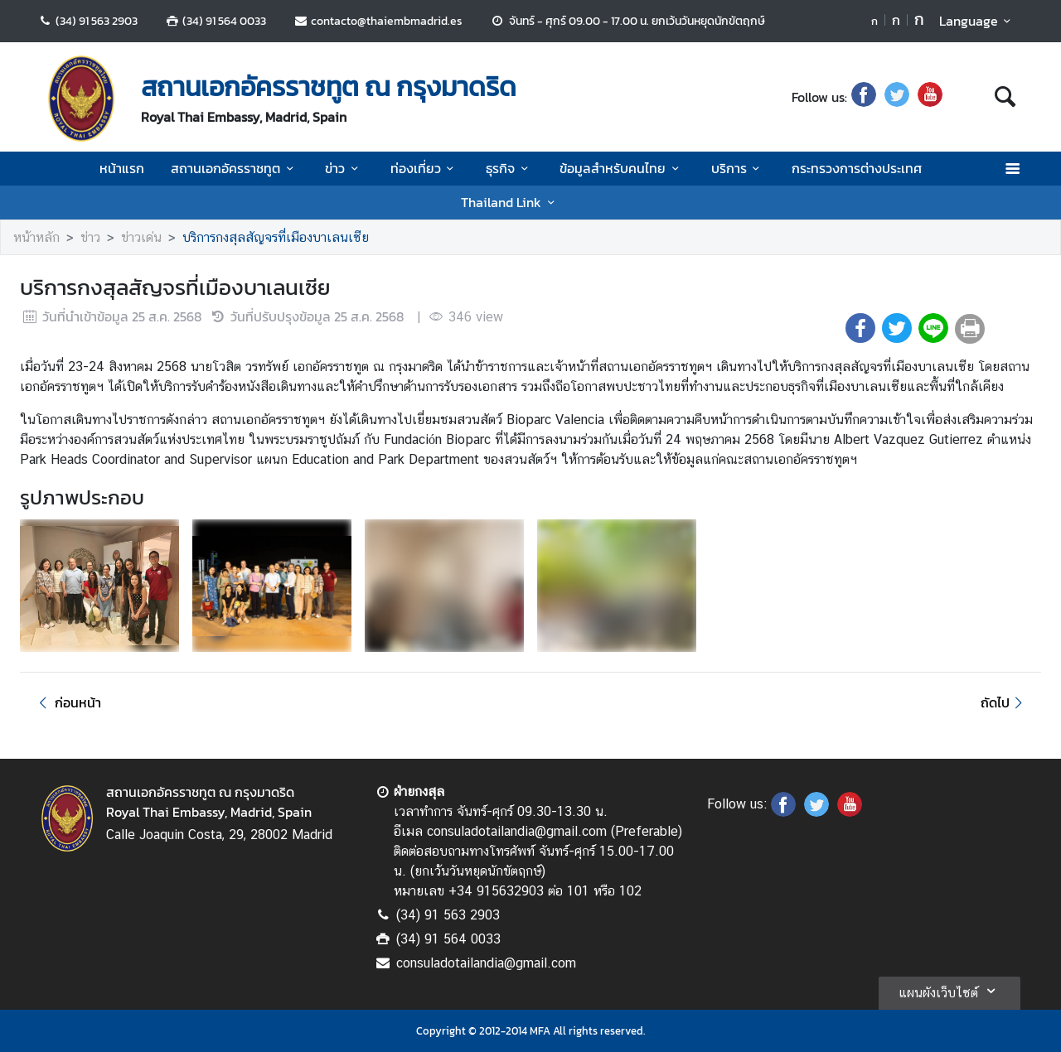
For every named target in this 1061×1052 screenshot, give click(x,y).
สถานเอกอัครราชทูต (234, 168)
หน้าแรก (121, 168)
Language (977, 21)
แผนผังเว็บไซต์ (949, 991)
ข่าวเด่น (141, 237)
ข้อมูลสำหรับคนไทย (622, 168)
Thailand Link (510, 202)
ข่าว (344, 168)
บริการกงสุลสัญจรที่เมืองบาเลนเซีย (275, 237)
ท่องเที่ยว (424, 168)
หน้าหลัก (36, 237)
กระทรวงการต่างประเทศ (857, 168)
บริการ (738, 168)
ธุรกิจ (509, 168)
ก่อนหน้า (67, 702)
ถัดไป (1004, 702)
